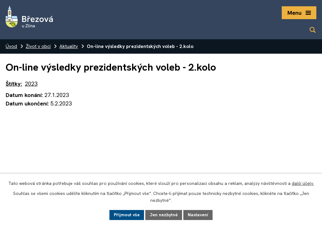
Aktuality (68, 46)
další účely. (303, 183)
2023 (31, 83)
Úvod (11, 46)
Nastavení (198, 215)
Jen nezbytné (164, 215)
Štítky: (14, 83)
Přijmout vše (127, 215)
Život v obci (38, 46)
